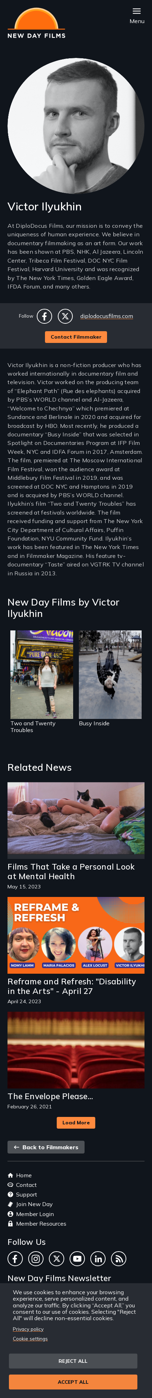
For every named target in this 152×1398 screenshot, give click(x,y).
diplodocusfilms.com (106, 315)
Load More (76, 1122)
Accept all (73, 1382)
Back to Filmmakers (46, 1147)
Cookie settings (30, 1338)
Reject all (73, 1361)
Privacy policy (28, 1329)
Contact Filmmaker (76, 337)
